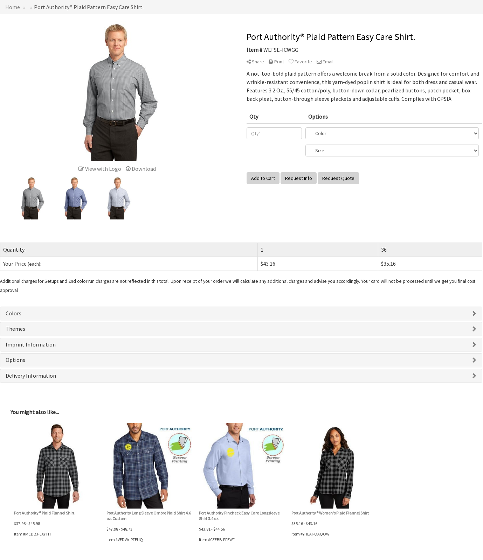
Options (15, 359)
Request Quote (338, 178)
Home (12, 7)
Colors (13, 313)
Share (255, 61)
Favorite (300, 61)
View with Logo (99, 168)
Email (325, 61)
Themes (15, 328)
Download (141, 168)
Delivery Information (31, 375)
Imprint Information (31, 344)
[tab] (241, 313)
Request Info (298, 178)
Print (276, 61)
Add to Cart (263, 178)
